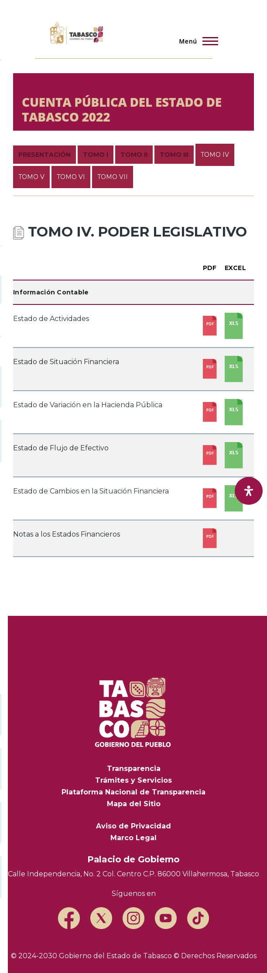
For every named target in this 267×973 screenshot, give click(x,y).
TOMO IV (215, 155)
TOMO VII (112, 177)
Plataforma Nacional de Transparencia (133, 792)
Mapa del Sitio (134, 804)
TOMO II (133, 155)
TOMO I (95, 155)
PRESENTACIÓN (44, 155)
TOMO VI (71, 177)
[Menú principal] (196, 41)
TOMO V (31, 177)
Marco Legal (133, 838)
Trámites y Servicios (133, 780)
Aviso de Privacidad (133, 826)
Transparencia (134, 768)
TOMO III (174, 155)
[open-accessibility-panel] (249, 491)
